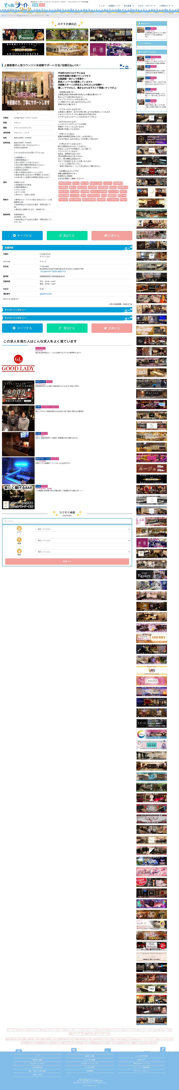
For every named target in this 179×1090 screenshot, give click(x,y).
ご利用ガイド (164, 6)
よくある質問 (89, 1067)
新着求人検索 (89, 1056)
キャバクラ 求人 (13, 1030)
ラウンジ (49, 381)
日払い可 (76, 183)
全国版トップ (114, 6)
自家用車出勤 (123, 187)
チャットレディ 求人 (102, 1034)
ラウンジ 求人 (38, 1030)
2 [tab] (22, 113)
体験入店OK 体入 (68, 1043)
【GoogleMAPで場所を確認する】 (53, 271)
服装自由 (72, 187)
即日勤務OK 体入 (28, 1043)
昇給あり (123, 199)
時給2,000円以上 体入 (49, 1039)
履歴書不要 (112, 195)
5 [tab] (34, 113)
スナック (44, 433)
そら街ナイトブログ (37, 1063)
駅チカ (103, 195)
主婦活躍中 (101, 199)
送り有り (123, 191)
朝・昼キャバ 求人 (164, 1030)
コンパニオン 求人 (117, 1030)
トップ (101, 6)
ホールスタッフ (155, 57)
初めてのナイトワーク (142, 1063)
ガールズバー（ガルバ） (50, 407)
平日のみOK (63, 199)
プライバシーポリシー (142, 1071)
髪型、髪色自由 (75, 199)
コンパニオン (40, 348)
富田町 (147, 89)
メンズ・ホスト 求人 (148, 1030)
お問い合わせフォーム (88, 1082)
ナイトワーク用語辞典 (142, 1067)
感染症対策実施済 (89, 199)
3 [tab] (26, 113)
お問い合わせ (37, 1075)
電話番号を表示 (46, 294)
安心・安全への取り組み (37, 1071)
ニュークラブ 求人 (133, 1030)
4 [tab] (30, 113)
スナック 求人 (26, 1030)
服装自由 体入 (55, 1043)
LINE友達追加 (37, 1067)
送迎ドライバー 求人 (76, 1034)
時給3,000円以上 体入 (66, 1039)
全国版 (35, 5)
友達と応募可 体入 (150, 1043)
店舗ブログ (142, 1060)
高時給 (83, 195)
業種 (19, 540)
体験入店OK (82, 187)
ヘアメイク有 (113, 191)
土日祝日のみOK (94, 195)
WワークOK (74, 191)
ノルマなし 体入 (167, 1039)
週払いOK (84, 183)
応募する (112, 235)
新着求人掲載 (64, 195)
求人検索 (127, 6)
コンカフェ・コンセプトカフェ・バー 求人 (83, 1030)
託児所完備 (85, 191)
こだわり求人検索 (141, 1056)
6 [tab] (38, 113)
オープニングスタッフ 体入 (149, 1039)
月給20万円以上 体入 (101, 1039)
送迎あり (113, 187)
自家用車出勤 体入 (123, 1043)
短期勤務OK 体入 (42, 1043)
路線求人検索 (37, 1060)
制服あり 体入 (137, 1043)
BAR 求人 (89, 1034)
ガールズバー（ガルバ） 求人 (55, 1030)
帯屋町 (147, 57)
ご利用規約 (89, 1071)
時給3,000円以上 (65, 183)
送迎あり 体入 (110, 1043)
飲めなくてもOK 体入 (130, 1039)
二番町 (147, 66)
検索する (67, 561)
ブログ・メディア (145, 6)
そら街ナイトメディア (89, 1063)
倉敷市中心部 (40, 381)
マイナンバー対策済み (99, 191)
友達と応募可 (64, 191)
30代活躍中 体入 (82, 1043)
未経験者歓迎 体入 (96, 1043)
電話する (67, 235)
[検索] (67, 521)
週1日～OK (122, 195)
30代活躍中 (92, 187)
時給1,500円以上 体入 (31, 1039)
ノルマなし (108, 183)
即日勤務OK (118, 183)
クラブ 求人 (105, 1030)
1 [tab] (18, 113)
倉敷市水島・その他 (43, 459)
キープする (22, 235)
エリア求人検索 (89, 1060)
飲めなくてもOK (96, 183)
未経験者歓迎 (103, 187)
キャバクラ (55, 459)
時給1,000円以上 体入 (14, 1039)
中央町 (38, 407)
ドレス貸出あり (112, 199)
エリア (19, 529)
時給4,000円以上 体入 (84, 1039)
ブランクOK (74, 195)
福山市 (147, 78)
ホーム (4, 16)
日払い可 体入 (115, 1039)
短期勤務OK (63, 187)
